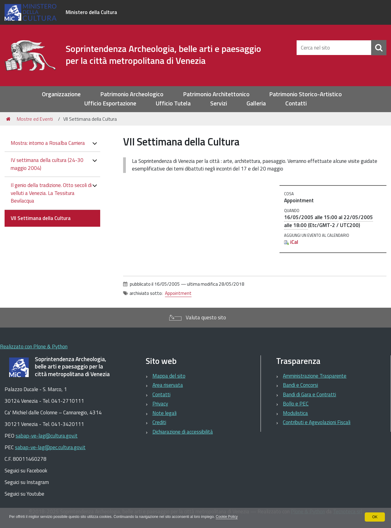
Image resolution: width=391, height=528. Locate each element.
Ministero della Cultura (91, 12)
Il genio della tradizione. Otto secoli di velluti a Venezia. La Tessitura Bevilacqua (51, 193)
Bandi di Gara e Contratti (309, 394)
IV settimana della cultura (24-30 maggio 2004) (47, 164)
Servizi (218, 103)
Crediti (159, 422)
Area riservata (167, 385)
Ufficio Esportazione (110, 103)
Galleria (256, 103)
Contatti (296, 103)
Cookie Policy (229, 517)
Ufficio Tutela (173, 103)
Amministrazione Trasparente (314, 376)
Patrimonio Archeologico (131, 94)
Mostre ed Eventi (35, 119)
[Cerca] (378, 47)
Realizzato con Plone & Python (34, 346)
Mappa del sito (168, 376)
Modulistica (295, 413)
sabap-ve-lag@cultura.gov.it (47, 436)
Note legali (164, 413)
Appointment (178, 293)
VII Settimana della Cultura (41, 218)
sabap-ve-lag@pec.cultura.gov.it (50, 447)
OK (374, 517)
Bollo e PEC (296, 404)
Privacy (160, 404)
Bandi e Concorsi (300, 385)
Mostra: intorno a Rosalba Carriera (48, 143)
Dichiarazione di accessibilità (182, 432)
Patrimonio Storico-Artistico (305, 94)
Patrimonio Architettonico (216, 94)
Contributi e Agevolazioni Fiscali (316, 422)
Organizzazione (61, 94)
